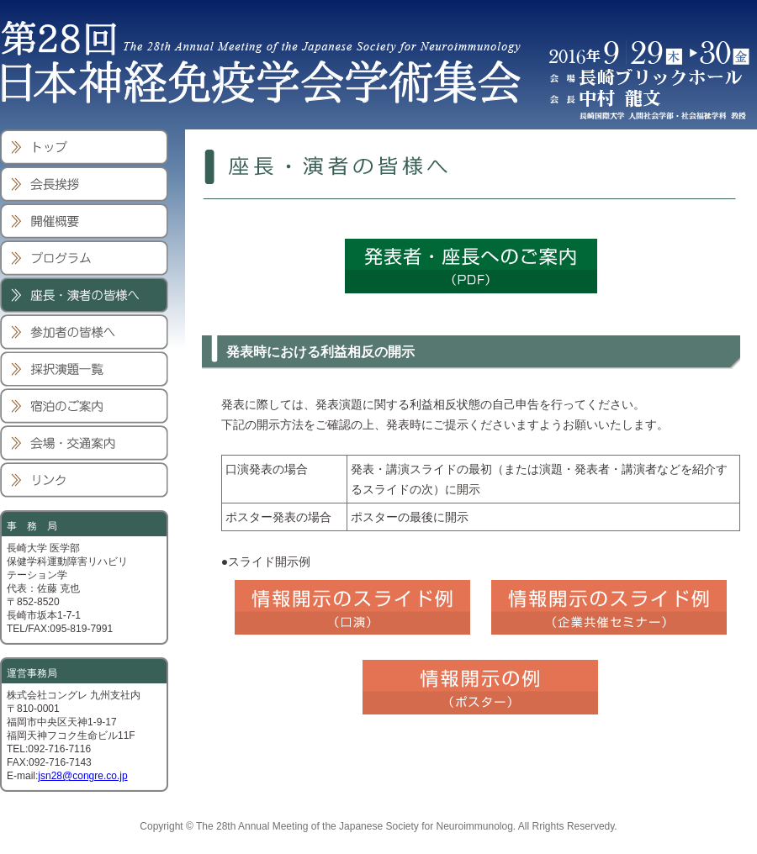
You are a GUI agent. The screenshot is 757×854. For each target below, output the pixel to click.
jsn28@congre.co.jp (82, 776)
